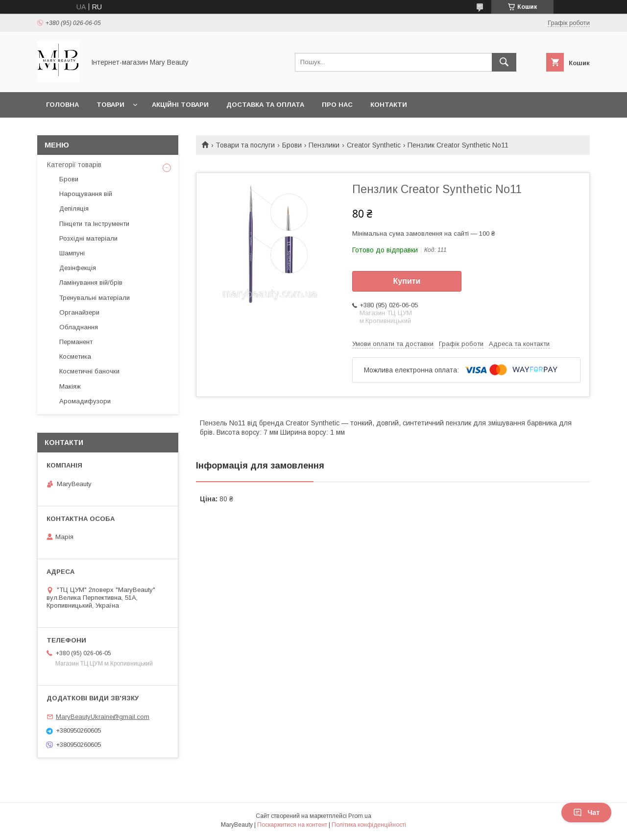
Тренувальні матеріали (94, 297)
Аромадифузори (85, 401)
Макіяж (70, 386)
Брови (292, 145)
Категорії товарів (74, 165)
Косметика (75, 356)
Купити (407, 281)
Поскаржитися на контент (292, 824)
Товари (110, 104)
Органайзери (79, 312)
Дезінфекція (77, 267)
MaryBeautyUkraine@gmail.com (102, 716)
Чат (586, 812)
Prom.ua (359, 816)
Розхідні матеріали (88, 238)
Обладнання (78, 327)
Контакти (388, 104)
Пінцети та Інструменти (94, 223)
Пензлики (324, 145)
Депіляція (74, 208)
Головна (62, 104)
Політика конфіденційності (369, 824)
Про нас (337, 104)
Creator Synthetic (374, 145)
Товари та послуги (245, 145)
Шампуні (72, 253)
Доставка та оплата (265, 104)
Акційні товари (180, 104)
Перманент (76, 341)
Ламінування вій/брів (90, 282)
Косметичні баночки (89, 371)
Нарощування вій (85, 193)
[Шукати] (504, 62)
